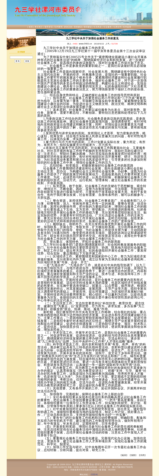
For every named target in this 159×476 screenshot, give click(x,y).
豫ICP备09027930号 (122, 467)
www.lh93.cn (85, 44)
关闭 (142, 455)
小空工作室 (104, 467)
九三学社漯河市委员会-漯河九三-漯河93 (91, 464)
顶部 (133, 455)
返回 (124, 455)
